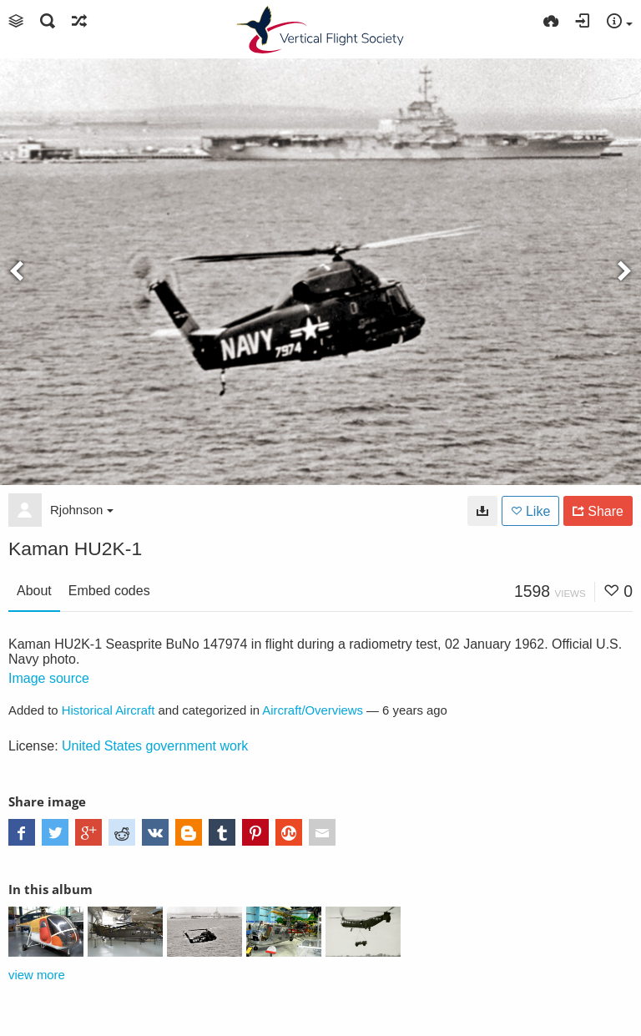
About (34, 591)
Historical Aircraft (108, 710)
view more (36, 975)
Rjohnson (82, 510)
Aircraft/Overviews (312, 710)
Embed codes (109, 591)
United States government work (155, 746)
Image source (48, 678)
